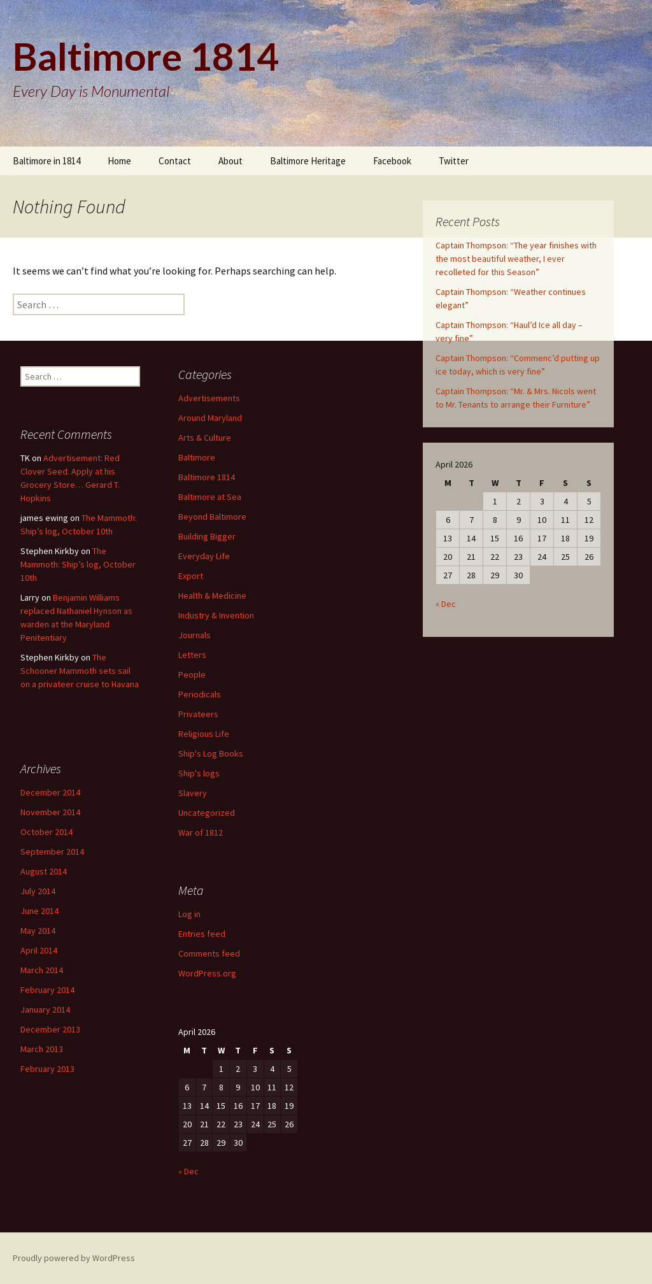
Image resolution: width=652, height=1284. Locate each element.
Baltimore (196, 457)
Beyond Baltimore (212, 516)
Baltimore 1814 (206, 477)
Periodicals (199, 694)
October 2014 (46, 832)
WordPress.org (207, 973)
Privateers (198, 714)
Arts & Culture (204, 437)
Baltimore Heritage (308, 161)
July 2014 (37, 891)
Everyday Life (204, 556)
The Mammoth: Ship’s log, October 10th (78, 564)
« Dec (446, 604)
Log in (189, 914)
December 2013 (50, 1029)
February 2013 (47, 1068)
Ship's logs (199, 773)
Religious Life (203, 733)
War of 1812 (200, 832)
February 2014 (47, 989)
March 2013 (41, 1049)
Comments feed (209, 953)
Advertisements (209, 398)
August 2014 (43, 871)
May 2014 (37, 930)
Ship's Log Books (210, 753)
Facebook (392, 161)
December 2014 (50, 792)
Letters (192, 654)
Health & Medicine (212, 595)
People (192, 674)
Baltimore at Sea (209, 497)
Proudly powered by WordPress (74, 1258)
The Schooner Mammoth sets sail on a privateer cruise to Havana (79, 671)
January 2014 (45, 1009)
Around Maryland (210, 418)
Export (190, 575)
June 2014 (39, 911)
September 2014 (52, 851)
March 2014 (41, 970)
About (230, 161)
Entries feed (201, 933)
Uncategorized (206, 812)
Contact (175, 161)
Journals (194, 635)
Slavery (192, 793)
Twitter (454, 161)
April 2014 (38, 950)
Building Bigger (207, 536)
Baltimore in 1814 (46, 161)
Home (119, 161)
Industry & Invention (216, 615)
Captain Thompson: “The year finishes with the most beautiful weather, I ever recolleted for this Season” (516, 258)
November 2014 (50, 812)
